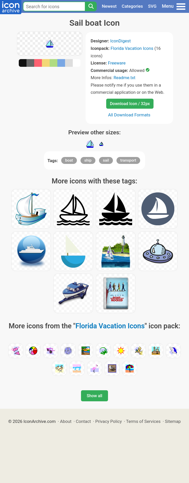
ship (88, 160)
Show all (94, 395)
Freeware (117, 63)
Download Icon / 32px (130, 103)
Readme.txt (124, 77)
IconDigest (120, 40)
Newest (109, 6)
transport (128, 160)
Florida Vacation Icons (132, 48)
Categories (132, 6)
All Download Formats (129, 114)
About (65, 421)
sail (106, 160)
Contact (83, 421)
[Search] (91, 6)
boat (69, 160)
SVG (152, 6)
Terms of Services (143, 421)
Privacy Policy (108, 421)
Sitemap (173, 421)
